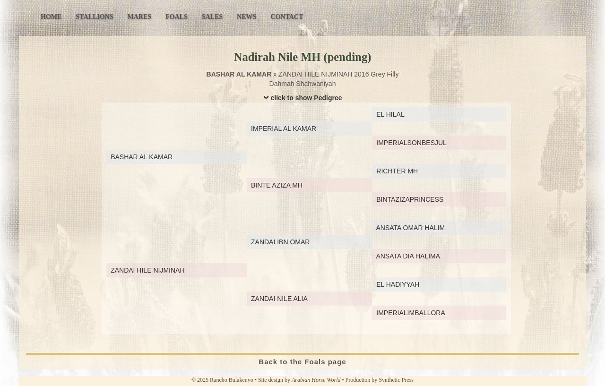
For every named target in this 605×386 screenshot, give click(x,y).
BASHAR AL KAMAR (239, 74)
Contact (286, 16)
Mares (139, 16)
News (246, 16)
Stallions (94, 16)
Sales (212, 16)
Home (51, 16)
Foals (176, 16)
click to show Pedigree (306, 98)
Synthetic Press (396, 380)
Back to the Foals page (302, 362)
